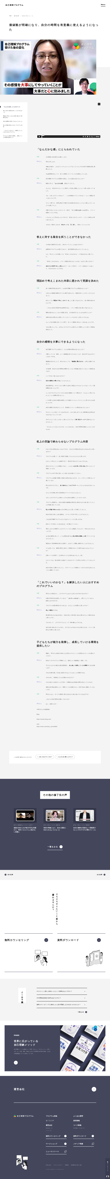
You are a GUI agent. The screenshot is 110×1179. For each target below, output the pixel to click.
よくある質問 (78, 1116)
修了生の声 (16, 15)
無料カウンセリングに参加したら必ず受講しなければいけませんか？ (61, 1004)
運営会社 (49, 1125)
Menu (103, 5)
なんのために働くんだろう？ (65, 757)
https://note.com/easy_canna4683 (47, 726)
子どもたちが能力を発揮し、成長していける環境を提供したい (12, 136)
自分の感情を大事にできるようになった (12, 121)
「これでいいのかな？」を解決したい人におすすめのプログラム (12, 131)
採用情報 (76, 1120)
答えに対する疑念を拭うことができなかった (12, 111)
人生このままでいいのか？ (44, 757)
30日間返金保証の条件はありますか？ (61, 998)
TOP (10, 15)
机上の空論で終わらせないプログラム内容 (12, 126)
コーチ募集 (77, 1125)
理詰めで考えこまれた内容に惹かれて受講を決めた (12, 116)
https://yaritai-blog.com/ (44, 719)
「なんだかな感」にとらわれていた (11, 106)
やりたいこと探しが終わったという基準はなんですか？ (61, 991)
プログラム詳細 (51, 1116)
